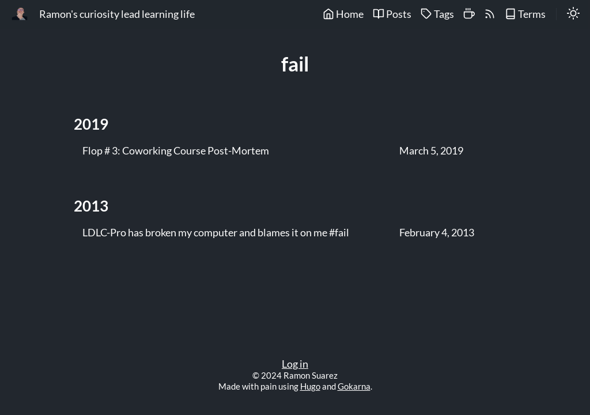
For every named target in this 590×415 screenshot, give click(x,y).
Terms (525, 14)
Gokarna (354, 386)
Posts (392, 14)
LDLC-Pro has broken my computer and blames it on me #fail (215, 233)
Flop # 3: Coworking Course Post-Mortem (175, 151)
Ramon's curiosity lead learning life (117, 14)
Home (343, 14)
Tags (437, 14)
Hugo (310, 386)
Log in (295, 364)
